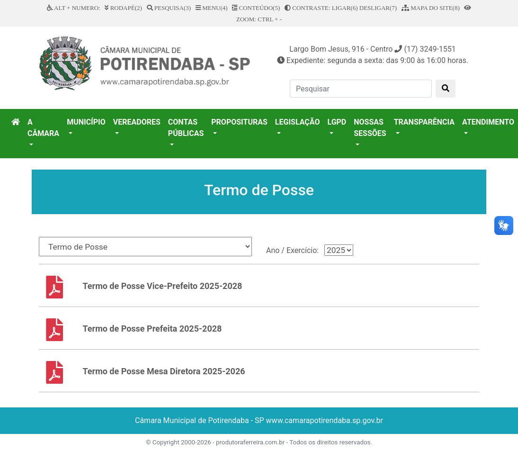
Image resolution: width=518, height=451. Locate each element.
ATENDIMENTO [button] (488, 121)
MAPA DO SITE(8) (431, 7)
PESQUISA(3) (169, 7)
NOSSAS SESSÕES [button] (370, 127)
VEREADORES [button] (137, 121)
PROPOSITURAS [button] (239, 121)
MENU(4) (212, 7)
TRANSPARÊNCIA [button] (424, 121)
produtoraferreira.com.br (250, 442)
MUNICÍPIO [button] (86, 121)
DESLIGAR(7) (378, 7)
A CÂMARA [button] (43, 127)
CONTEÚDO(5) (256, 7)
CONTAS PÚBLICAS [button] (186, 127)
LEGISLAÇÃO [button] (297, 121)
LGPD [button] (336, 121)
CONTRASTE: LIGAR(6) (321, 7)
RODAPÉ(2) (123, 7)
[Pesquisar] (361, 89)
